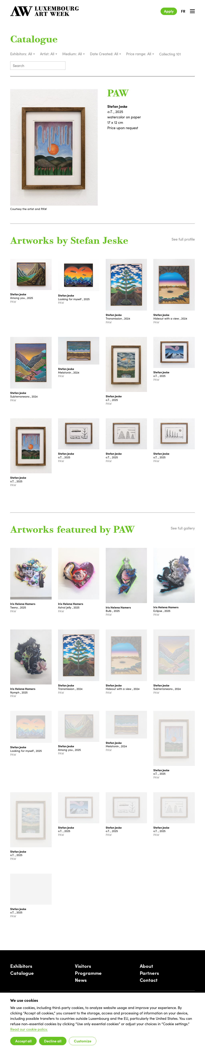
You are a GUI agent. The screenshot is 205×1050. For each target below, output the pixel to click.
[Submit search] (60, 66)
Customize (82, 1040)
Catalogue (34, 40)
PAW (118, 94)
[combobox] (31, 54)
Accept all (23, 1040)
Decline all (52, 1040)
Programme (88, 972)
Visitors (83, 965)
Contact (149, 979)
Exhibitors (21, 965)
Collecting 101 (170, 54)
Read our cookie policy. (29, 1029)
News (81, 979)
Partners (149, 972)
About (146, 965)
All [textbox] (30, 53)
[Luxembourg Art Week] (44, 11)
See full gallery (183, 528)
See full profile (183, 239)
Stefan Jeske (117, 106)
